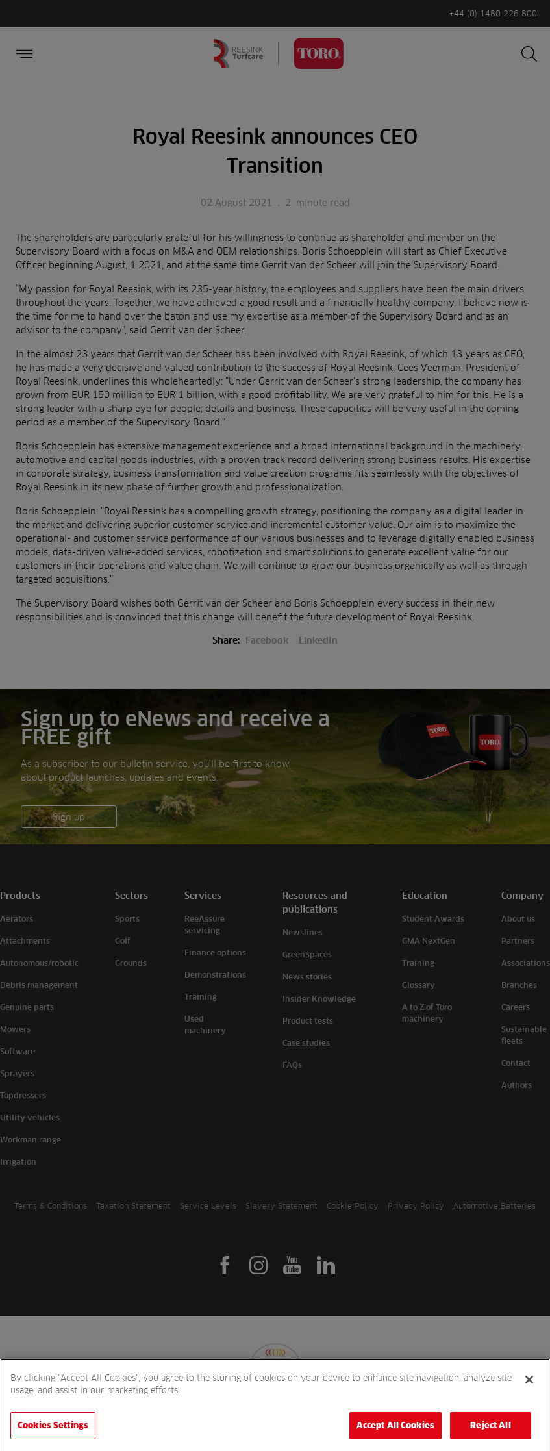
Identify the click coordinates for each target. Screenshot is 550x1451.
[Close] (529, 1387)
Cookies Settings (53, 1433)
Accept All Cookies (395, 1433)
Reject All (490, 1433)
